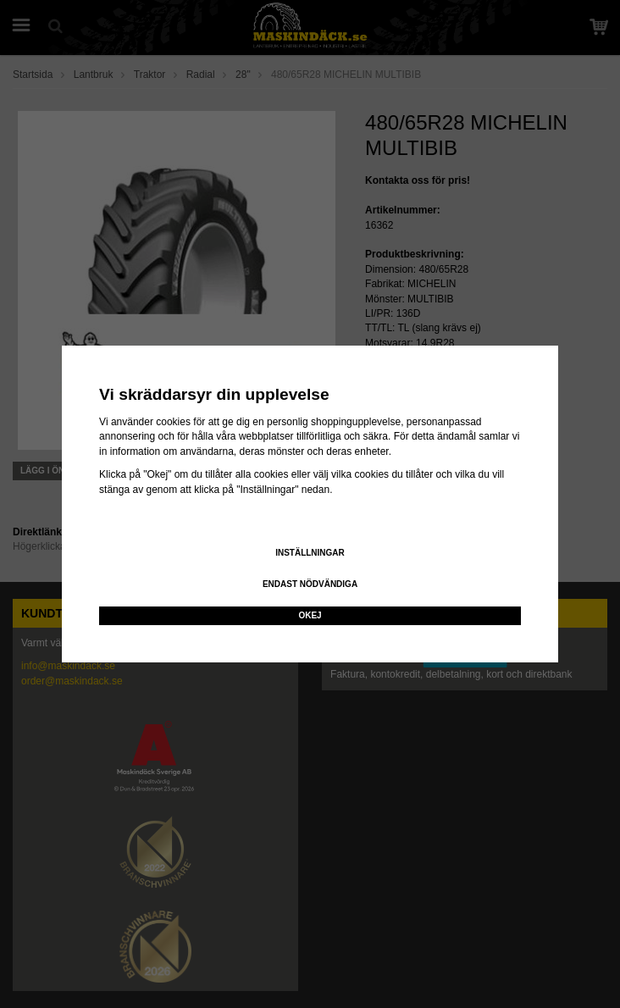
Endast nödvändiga (310, 584)
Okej (309, 615)
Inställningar (310, 552)
